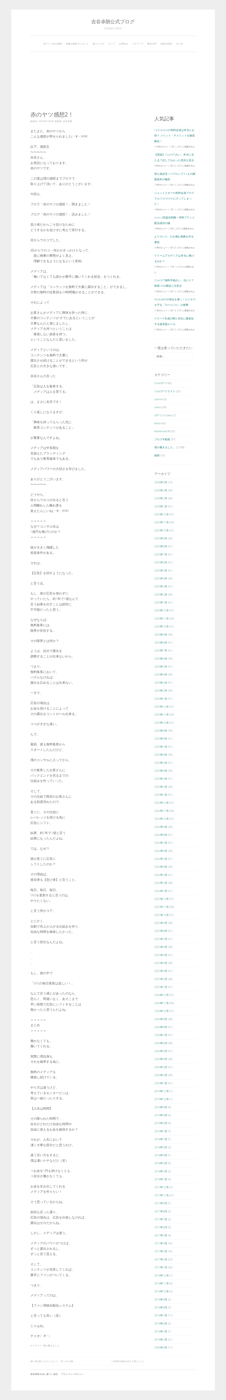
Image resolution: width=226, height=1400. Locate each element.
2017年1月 (160, 1267)
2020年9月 (160, 1019)
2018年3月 (160, 1163)
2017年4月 (160, 1243)
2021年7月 (160, 939)
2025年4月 (160, 578)
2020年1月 (160, 1083)
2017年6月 (160, 1227)
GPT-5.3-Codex (163, 415)
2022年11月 (161, 810)
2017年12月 (161, 1187)
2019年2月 (160, 1123)
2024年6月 (160, 658)
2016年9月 (160, 1299)
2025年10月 (161, 530)
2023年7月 (160, 746)
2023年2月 (160, 786)
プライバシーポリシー (72, 1374)
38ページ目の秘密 (52, 43)
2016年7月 (160, 1315)
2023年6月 (160, 754)
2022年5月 (160, 858)
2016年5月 (160, 1331)
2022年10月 (161, 818)
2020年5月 (160, 1051)
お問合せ (123, 43)
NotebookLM (162, 431)
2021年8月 (160, 931)
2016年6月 (160, 1323)
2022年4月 (160, 866)
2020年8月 (160, 1027)
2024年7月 (160, 650)
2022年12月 (161, 802)
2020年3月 (160, 1067)
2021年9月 (160, 923)
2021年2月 (160, 979)
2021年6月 (160, 947)
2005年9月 (160, 1347)
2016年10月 (161, 1291)
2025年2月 (160, 594)
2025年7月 (160, 554)
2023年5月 (160, 762)
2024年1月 (160, 698)
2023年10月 (161, 722)
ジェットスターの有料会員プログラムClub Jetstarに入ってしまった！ (174, 198)
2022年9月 (160, 827)
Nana (157, 423)
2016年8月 (160, 1307)
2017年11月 (161, 1195)
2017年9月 (160, 1203)
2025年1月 (160, 602)
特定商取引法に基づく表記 (44, 1374)
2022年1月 (160, 891)
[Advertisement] (113, 81)
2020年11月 (161, 1003)
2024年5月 (160, 666)
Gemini (158, 399)
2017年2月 (160, 1259)
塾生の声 (152, 43)
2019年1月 (160, 1131)
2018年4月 (160, 1155)
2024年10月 (161, 626)
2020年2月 (160, 1075)
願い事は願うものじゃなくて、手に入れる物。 (52, 1361)
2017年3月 (160, 1251)
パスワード (138, 43)
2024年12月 (161, 610)
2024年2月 (160, 690)
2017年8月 (160, 1211)
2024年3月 (160, 682)
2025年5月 (160, 570)
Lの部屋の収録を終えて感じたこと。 (128, 1361)
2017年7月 (160, 1219)
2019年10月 (161, 1099)
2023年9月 (160, 730)
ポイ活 (179, 43)
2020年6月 (160, 1043)
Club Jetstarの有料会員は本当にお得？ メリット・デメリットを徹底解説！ (174, 135)
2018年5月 (160, 1147)
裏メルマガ (98, 43)
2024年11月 (161, 618)
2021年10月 (161, 915)
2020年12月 (161, 995)
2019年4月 (160, 1115)
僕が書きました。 (52, 1345)
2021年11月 (161, 906)
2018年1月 (160, 1179)
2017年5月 (160, 1235)
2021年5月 (160, 955)
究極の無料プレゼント (77, 43)
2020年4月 (160, 1059)
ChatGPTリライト (164, 391)
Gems (157, 407)
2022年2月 (160, 882)
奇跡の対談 (166, 43)
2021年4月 (160, 963)
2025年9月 (160, 538)
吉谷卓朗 (67, 121)
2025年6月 (160, 562)
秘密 (157, 455)
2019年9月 (160, 1107)
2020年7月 (160, 1035)
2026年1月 (160, 506)
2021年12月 (161, 899)
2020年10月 (161, 1011)
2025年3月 (160, 586)
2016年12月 (161, 1275)
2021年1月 (160, 987)
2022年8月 (160, 834)
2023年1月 (160, 794)
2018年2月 (160, 1171)
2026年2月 (160, 498)
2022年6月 (160, 851)
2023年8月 (160, 738)
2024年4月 (160, 674)
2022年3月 (160, 875)
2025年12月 (161, 514)
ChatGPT (159, 383)
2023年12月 (161, 706)
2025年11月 (161, 522)
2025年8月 (160, 546)
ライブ (111, 43)
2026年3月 (160, 490)
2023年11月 (161, 714)
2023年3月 (160, 778)
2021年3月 (160, 971)
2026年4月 (160, 482)
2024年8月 (160, 642)
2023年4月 (160, 770)
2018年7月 (160, 1139)
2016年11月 (161, 1283)
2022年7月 (160, 842)
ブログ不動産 (162, 439)
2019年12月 (161, 1091)
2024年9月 (160, 634)
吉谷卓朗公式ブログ (113, 21)
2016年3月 (160, 1339)
